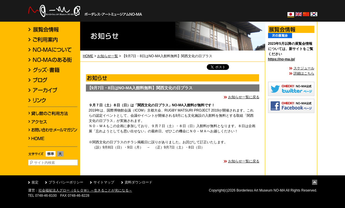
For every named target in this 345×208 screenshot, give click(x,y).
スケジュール (304, 68)
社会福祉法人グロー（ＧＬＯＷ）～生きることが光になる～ (85, 190)
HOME (88, 56)
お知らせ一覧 (107, 56)
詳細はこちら (304, 73)
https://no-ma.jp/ (281, 59)
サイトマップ (103, 182)
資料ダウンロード (138, 182)
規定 (35, 182)
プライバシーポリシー (66, 182)
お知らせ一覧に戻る (243, 97)
